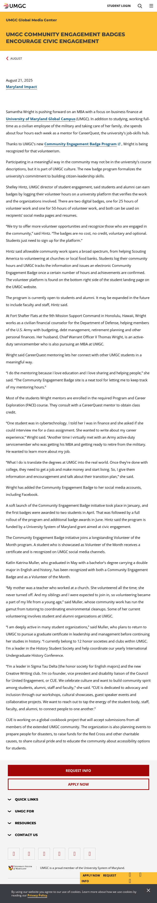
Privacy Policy (37, 895)
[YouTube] (91, 852)
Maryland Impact (21, 86)
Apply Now (92, 875)
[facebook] (15, 852)
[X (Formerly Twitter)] (60, 852)
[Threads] (76, 852)
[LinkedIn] (30, 852)
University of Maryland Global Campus (40, 118)
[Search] (140, 6)
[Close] (148, 891)
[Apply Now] (78, 784)
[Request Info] (78, 770)
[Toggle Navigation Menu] (151, 6)
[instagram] (45, 852)
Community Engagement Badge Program (80, 143)
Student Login (119, 5)
